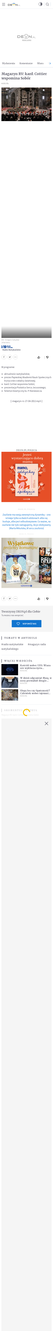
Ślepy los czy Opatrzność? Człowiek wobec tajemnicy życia (35, 693)
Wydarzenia (8, 63)
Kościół (5, 83)
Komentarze (26, 63)
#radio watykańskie (12, 644)
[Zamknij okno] (46, 723)
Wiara (40, 63)
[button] (40, 4)
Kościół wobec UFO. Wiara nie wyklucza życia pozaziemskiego (35, 668)
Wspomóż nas (26, 623)
